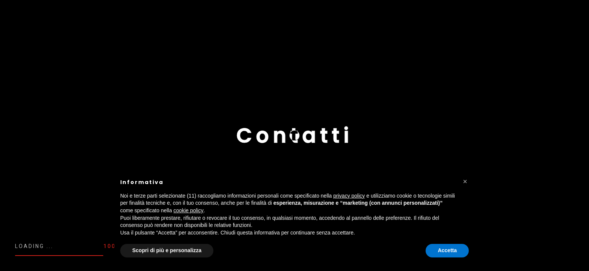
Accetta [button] (447, 250)
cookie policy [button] (189, 210)
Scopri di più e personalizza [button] (166, 250)
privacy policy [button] (349, 196)
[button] (465, 181)
